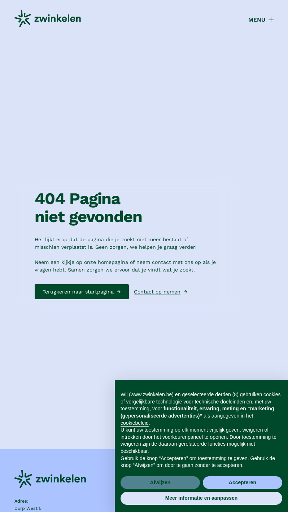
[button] (257, 20)
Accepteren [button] (242, 482)
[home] (47, 19)
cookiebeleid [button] (135, 423)
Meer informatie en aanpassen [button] (201, 498)
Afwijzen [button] (160, 482)
